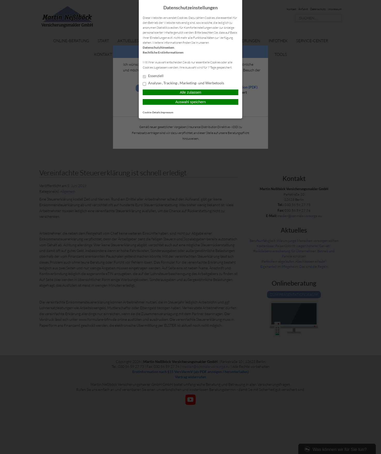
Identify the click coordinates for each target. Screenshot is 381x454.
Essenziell (153, 76)
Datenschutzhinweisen (158, 47)
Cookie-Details (151, 112)
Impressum (167, 112)
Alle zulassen (190, 92)
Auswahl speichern (190, 102)
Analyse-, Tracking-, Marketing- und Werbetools (183, 83)
